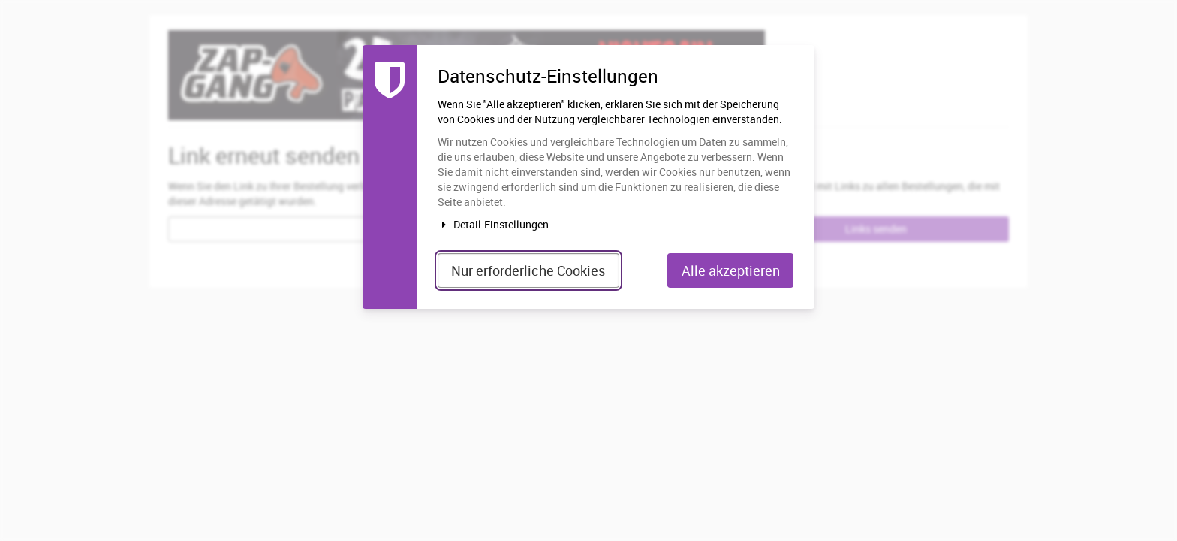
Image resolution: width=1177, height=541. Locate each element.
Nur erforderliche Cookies (528, 270)
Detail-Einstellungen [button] (493, 224)
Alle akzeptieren (731, 270)
